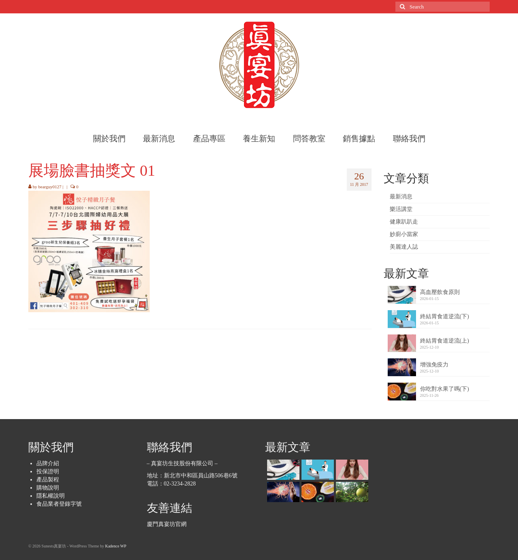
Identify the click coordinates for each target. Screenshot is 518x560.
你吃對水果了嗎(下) (444, 389)
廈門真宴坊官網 (167, 524)
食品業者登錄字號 (59, 504)
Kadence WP (115, 546)
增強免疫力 (434, 365)
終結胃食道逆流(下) (444, 316)
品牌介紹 (47, 463)
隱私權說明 (50, 496)
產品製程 (47, 480)
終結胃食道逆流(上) (444, 341)
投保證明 (47, 471)
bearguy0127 (50, 186)
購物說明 (47, 488)
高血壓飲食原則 (440, 292)
